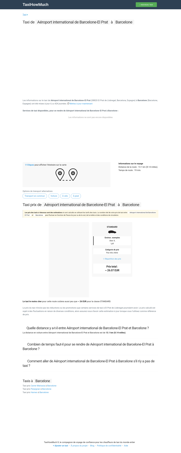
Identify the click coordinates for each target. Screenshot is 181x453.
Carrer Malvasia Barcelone (39, 386)
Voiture (54, 196)
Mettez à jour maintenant (80, 103)
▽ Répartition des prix (112, 259)
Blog (92, 445)
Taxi (24, 14)
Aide (126, 445)
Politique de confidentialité (109, 445)
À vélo (65, 196)
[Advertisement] (90, 42)
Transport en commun (35, 196)
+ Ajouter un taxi (60, 445)
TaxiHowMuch (36, 4)
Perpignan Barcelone (37, 389)
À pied (76, 196)
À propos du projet (79, 445)
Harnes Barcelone (36, 392)
